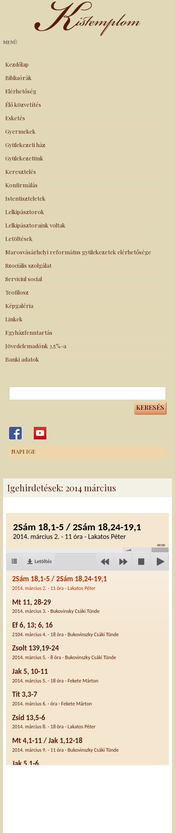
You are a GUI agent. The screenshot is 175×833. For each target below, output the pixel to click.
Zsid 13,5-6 (54, 721)
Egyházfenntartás (28, 332)
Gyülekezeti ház (25, 144)
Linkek (14, 319)
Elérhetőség (20, 91)
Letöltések (18, 238)
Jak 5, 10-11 (55, 675)
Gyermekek (20, 131)
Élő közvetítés (23, 104)
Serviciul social (23, 278)
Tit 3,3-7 (52, 698)
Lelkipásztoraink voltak (35, 225)
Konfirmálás (21, 185)
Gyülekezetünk (24, 158)
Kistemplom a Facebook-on (15, 433)
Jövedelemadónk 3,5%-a (35, 345)
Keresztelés (20, 171)
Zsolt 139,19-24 (64, 652)
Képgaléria (19, 305)
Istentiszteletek (25, 198)
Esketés (15, 118)
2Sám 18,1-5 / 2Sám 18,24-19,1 (59, 582)
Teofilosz (17, 292)
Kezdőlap (17, 64)
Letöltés (43, 561)
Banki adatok (22, 359)
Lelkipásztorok (24, 211)
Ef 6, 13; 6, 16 (65, 629)
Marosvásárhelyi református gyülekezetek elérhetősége (78, 252)
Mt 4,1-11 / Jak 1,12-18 (65, 744)
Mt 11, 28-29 (56, 606)
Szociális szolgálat (28, 265)
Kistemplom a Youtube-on (40, 433)
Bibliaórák (18, 77)
